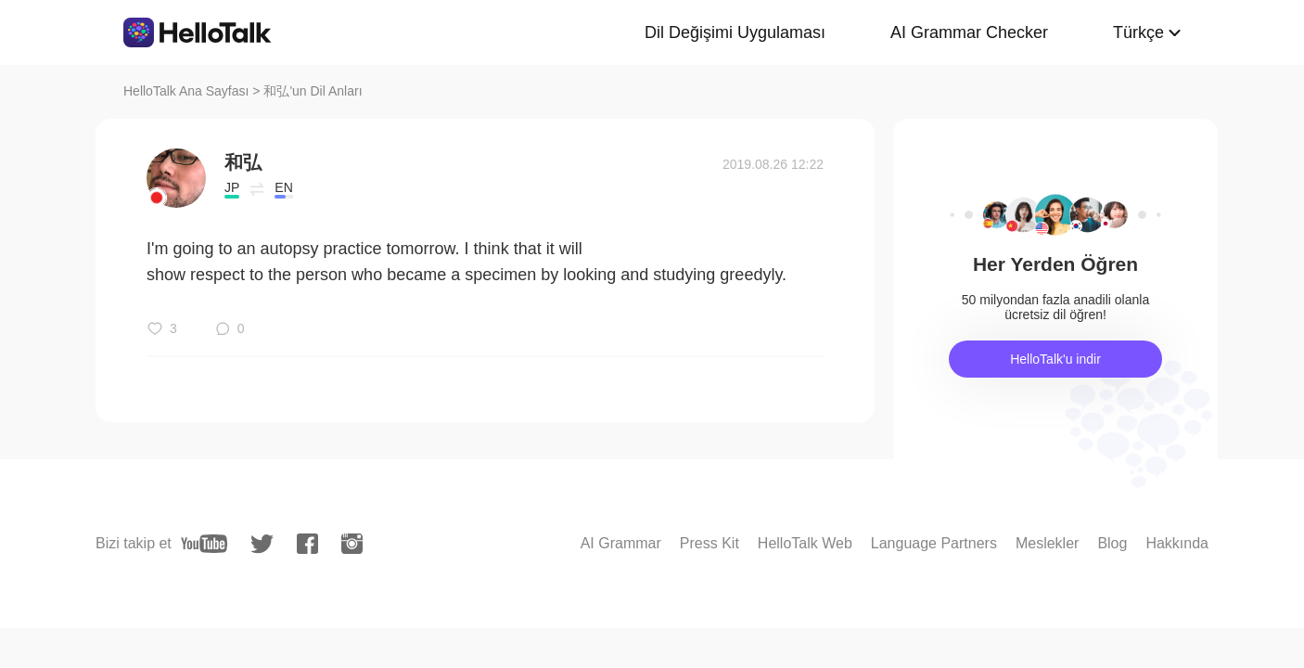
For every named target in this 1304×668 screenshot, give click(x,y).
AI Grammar (621, 543)
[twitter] (262, 544)
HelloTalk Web (805, 543)
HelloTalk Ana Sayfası (186, 91)
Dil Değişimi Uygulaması (735, 32)
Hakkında (1176, 543)
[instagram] (352, 543)
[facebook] (307, 543)
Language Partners (934, 543)
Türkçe (1138, 32)
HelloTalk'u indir (1055, 359)
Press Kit (709, 543)
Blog (1112, 543)
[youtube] (204, 543)
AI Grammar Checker (969, 32)
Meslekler (1047, 543)
